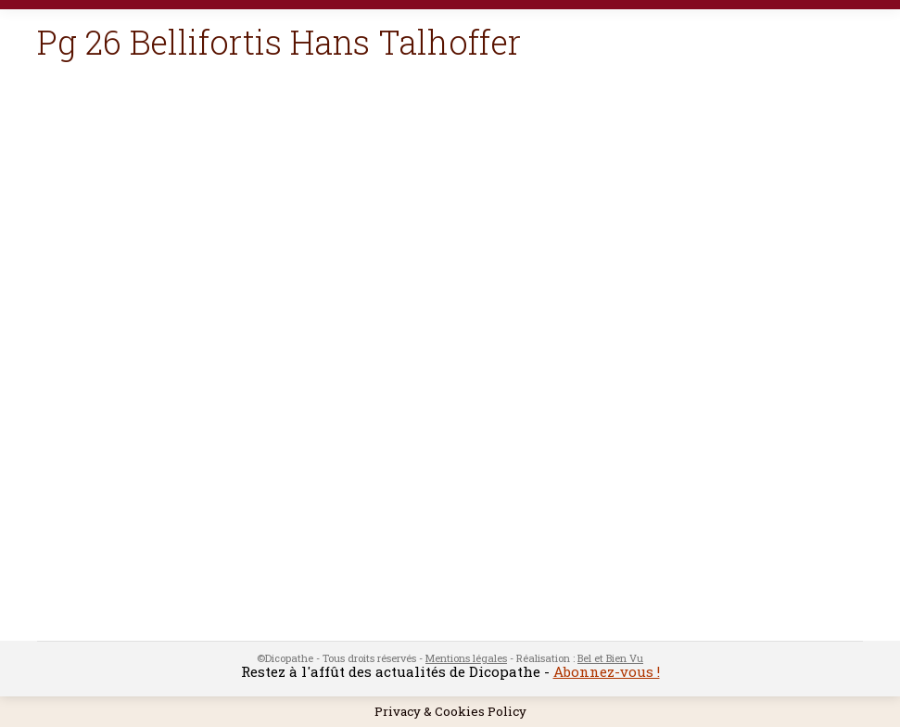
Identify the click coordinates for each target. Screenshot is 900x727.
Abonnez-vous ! (606, 671)
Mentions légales (466, 658)
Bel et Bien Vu (610, 658)
